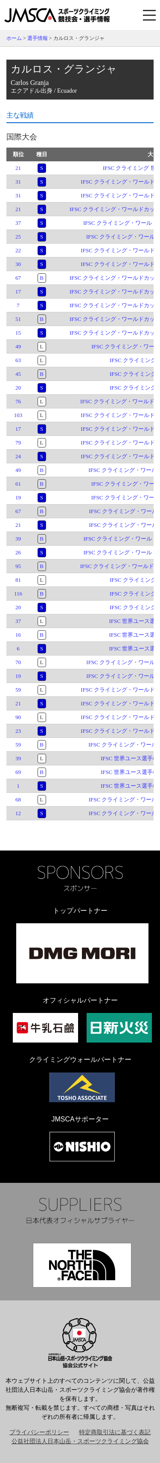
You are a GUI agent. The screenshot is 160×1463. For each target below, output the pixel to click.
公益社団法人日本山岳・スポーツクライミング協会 (80, 1441)
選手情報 (37, 38)
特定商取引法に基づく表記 (115, 1432)
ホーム (14, 38)
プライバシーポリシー (39, 1432)
